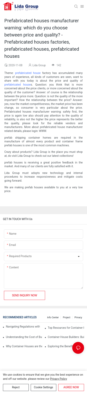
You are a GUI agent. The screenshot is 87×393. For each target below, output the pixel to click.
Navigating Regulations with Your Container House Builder (23, 326)
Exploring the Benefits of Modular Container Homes (66, 346)
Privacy (78, 317)
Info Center (53, 317)
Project (66, 317)
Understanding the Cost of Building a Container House (24, 337)
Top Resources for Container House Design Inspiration (66, 327)
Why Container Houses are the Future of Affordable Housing (24, 346)
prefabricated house (28, 73)
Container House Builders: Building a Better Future (66, 337)
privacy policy (58, 378)
